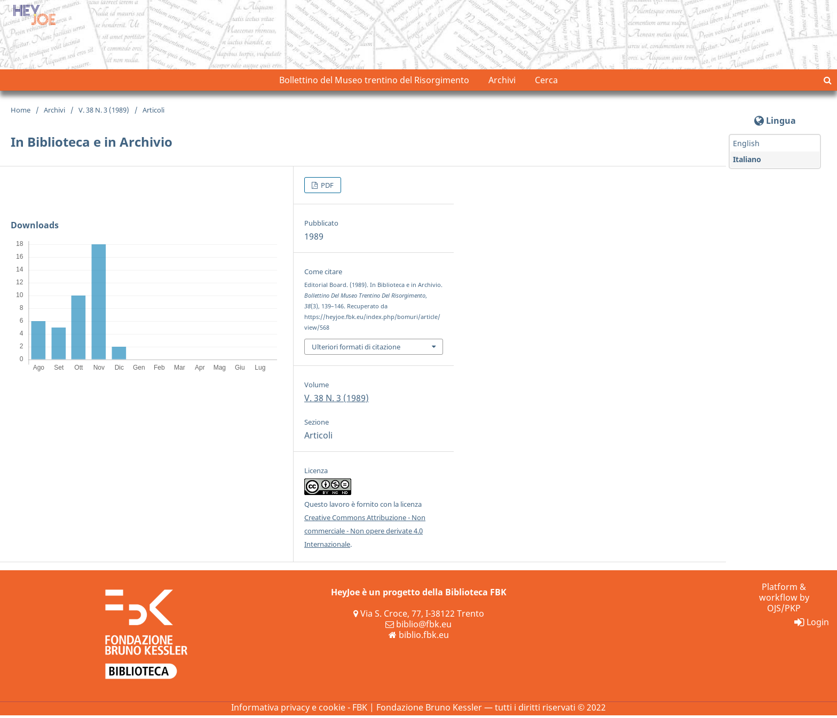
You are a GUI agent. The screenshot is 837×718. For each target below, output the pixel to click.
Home (20, 112)
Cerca (546, 83)
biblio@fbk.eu (418, 627)
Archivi (502, 83)
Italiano (747, 162)
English (746, 146)
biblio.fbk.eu (419, 637)
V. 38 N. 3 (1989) (103, 112)
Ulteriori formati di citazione (356, 349)
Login (811, 625)
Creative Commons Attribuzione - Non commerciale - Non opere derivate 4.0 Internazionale (364, 533)
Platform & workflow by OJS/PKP (784, 600)
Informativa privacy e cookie (288, 710)
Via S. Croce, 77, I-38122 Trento (418, 616)
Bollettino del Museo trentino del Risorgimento (374, 83)
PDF (326, 188)
